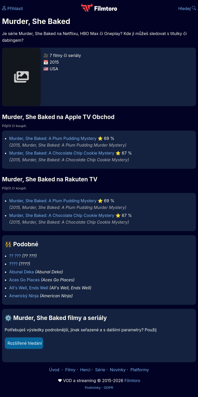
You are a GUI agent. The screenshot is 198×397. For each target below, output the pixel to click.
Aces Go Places (24, 279)
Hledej (187, 8)
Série (100, 369)
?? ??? (15, 255)
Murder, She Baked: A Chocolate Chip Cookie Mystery (61, 153)
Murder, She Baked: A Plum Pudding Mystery (53, 138)
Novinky (118, 369)
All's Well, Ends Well (28, 287)
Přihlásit (12, 8)
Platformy (139, 369)
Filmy (70, 369)
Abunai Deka (21, 271)
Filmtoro (132, 380)
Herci (85, 369)
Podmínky (93, 387)
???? (13, 263)
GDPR (108, 387)
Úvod (54, 369)
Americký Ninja (24, 295)
